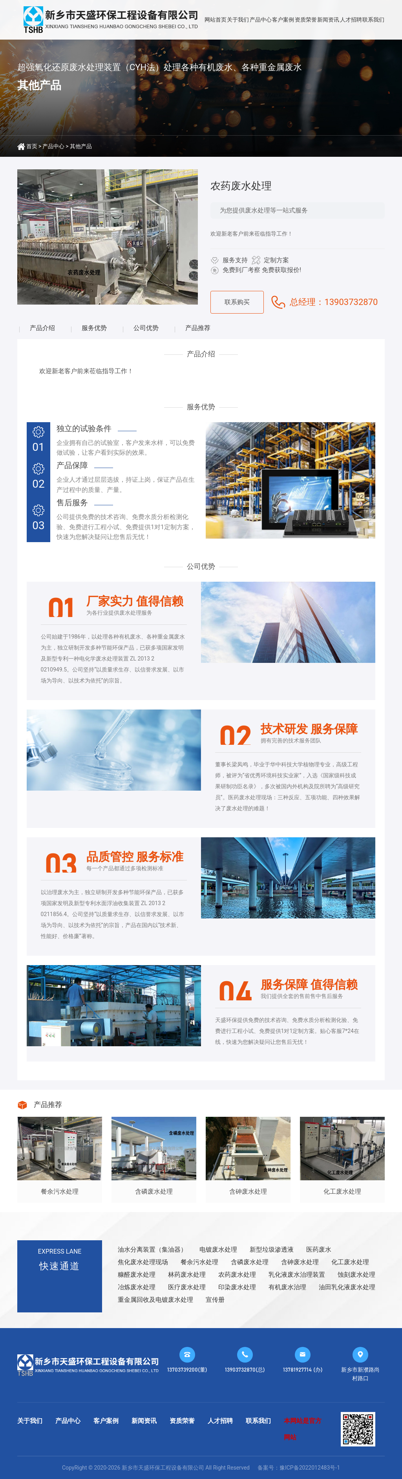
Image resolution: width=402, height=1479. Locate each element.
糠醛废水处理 (136, 1274)
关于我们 (238, 19)
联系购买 (237, 302)
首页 (31, 146)
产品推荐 (197, 328)
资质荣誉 (306, 19)
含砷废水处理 (300, 1262)
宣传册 (215, 1299)
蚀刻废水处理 (356, 1274)
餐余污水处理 (199, 1262)
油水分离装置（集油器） (152, 1249)
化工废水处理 (350, 1262)
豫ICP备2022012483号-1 (310, 1467)
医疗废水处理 (187, 1287)
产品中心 (261, 19)
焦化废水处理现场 (143, 1262)
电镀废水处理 (218, 1249)
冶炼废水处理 (136, 1287)
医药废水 (318, 1249)
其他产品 (81, 146)
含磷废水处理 (250, 1262)
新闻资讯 (328, 19)
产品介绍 (42, 328)
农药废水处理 (237, 1274)
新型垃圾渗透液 (272, 1249)
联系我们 (373, 19)
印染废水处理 (237, 1287)
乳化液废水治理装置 (297, 1274)
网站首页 (216, 19)
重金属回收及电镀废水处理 (155, 1299)
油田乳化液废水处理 (347, 1287)
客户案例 (283, 19)
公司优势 (146, 328)
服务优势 (94, 328)
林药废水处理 (187, 1274)
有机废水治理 (287, 1287)
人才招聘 (351, 19)
